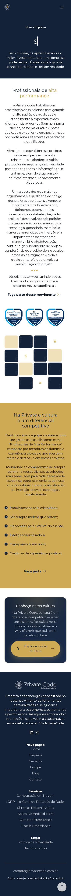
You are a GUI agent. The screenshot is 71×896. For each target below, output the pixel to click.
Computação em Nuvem (35, 795)
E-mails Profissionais (35, 826)
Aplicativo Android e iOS (36, 814)
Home (35, 749)
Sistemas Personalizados (35, 808)
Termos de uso (35, 848)
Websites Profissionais (35, 820)
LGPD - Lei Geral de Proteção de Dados (35, 802)
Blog (35, 773)
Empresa (35, 755)
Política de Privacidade (35, 842)
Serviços (35, 761)
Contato (35, 779)
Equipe (35, 767)
